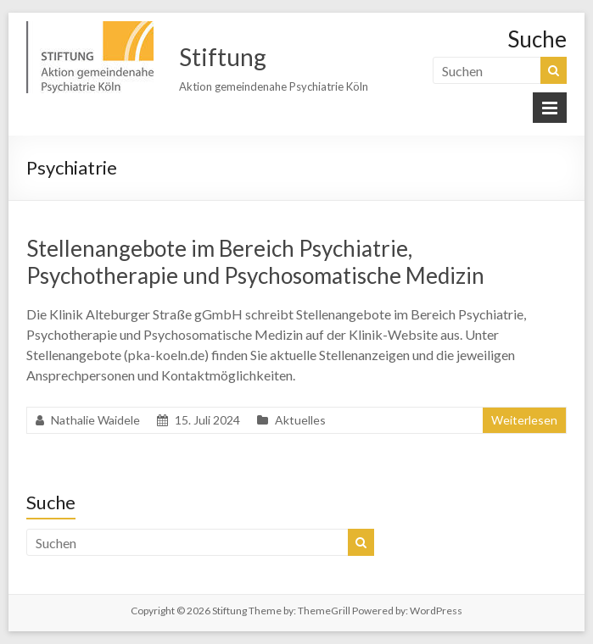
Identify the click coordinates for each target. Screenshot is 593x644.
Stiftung (222, 56)
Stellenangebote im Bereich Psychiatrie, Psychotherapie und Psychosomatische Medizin (255, 262)
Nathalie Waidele (95, 420)
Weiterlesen (524, 420)
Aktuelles (300, 420)
